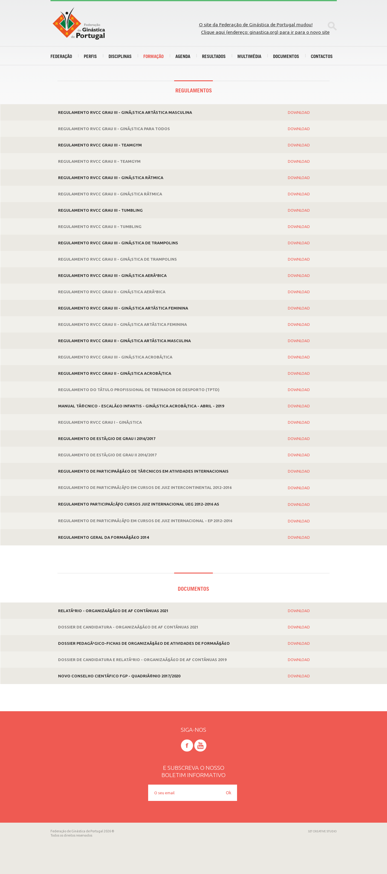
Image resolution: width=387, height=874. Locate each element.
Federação (61, 56)
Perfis (90, 56)
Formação (153, 56)
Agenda (182, 56)
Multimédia (249, 56)
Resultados (214, 56)
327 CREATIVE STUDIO (322, 831)
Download (299, 112)
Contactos (322, 56)
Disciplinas (120, 56)
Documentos (286, 56)
